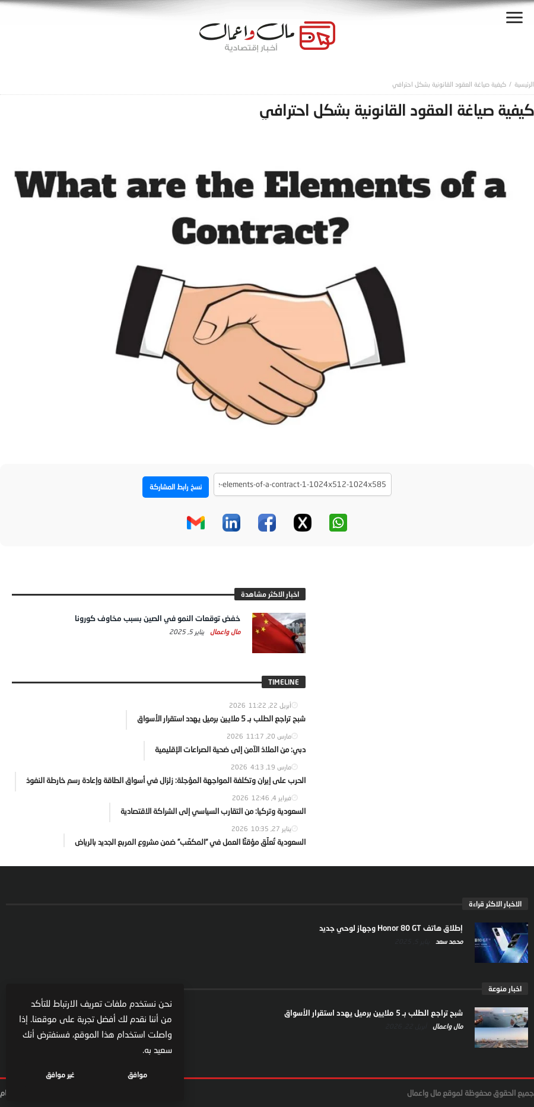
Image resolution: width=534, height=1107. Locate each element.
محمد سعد (448, 941)
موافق (137, 1074)
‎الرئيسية (524, 84)
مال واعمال (224, 631)
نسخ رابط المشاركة (176, 486)
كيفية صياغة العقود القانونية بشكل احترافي (449, 84)
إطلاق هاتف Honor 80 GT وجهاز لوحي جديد (391, 928)
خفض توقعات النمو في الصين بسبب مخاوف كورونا (157, 618)
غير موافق (60, 1074)
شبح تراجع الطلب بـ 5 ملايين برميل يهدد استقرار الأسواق (373, 1012)
